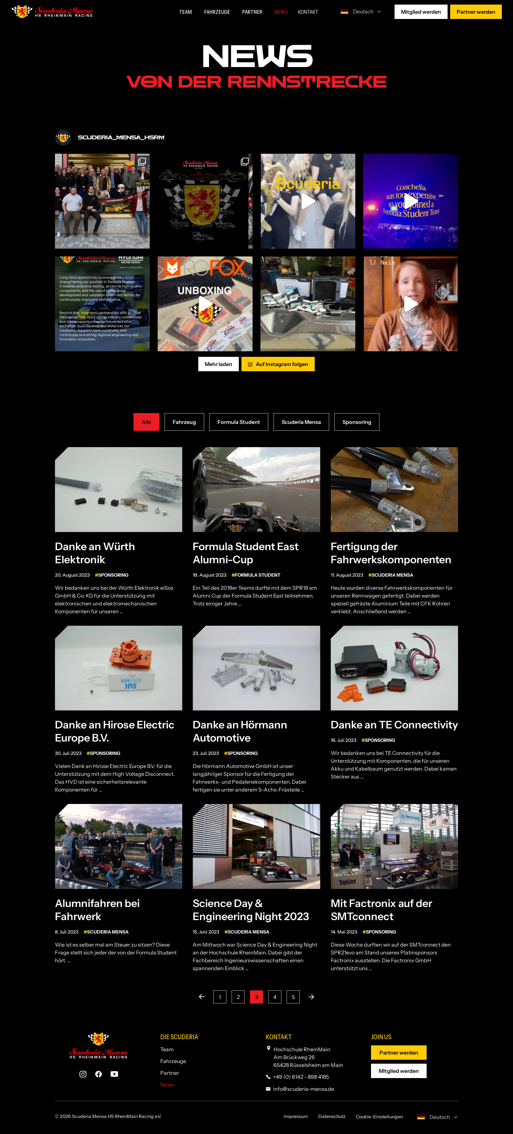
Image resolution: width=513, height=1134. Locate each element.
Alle (146, 422)
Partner (169, 1073)
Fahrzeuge (173, 1061)
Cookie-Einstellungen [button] (379, 1117)
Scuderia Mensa (301, 422)
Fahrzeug (184, 422)
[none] (359, 11)
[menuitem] (359, 11)
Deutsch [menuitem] (363, 11)
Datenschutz (331, 1116)
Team (167, 1049)
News (167, 1084)
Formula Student (239, 422)
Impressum (296, 1116)
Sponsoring (357, 422)
